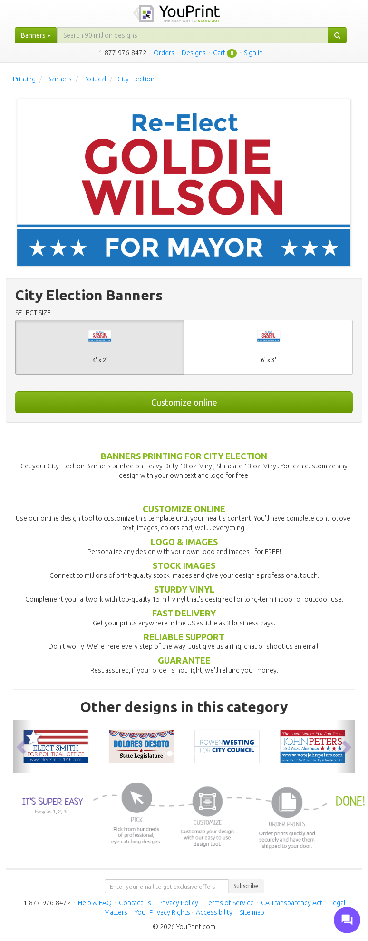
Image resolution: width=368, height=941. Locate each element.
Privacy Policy (178, 903)
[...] (193, 35)
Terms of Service (229, 903)
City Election (136, 79)
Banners (59, 79)
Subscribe (246, 886)
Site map (252, 912)
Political (94, 79)
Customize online (184, 402)
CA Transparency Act (291, 903)
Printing (24, 79)
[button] (22, 746)
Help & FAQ (95, 903)
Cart (219, 53)
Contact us (135, 903)
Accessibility (214, 912)
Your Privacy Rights (162, 912)
